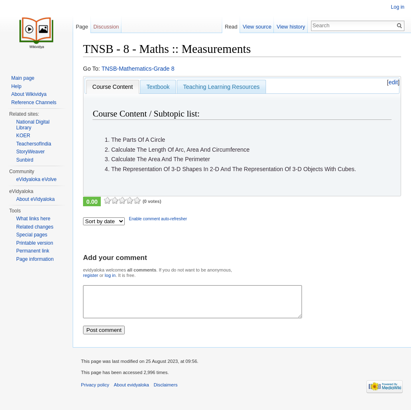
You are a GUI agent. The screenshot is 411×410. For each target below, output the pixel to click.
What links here (33, 219)
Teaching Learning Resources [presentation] (221, 86)
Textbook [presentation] (157, 86)
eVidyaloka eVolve (36, 179)
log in (110, 275)
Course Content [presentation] (113, 86)
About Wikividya (28, 94)
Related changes (34, 227)
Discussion (106, 27)
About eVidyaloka (35, 199)
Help (16, 86)
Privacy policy (95, 391)
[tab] (112, 87)
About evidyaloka (131, 391)
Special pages (31, 235)
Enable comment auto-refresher (158, 219)
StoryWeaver (30, 152)
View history (291, 27)
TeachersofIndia (33, 144)
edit (393, 82)
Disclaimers (166, 391)
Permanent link (32, 251)
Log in (397, 7)
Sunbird (24, 160)
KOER (23, 135)
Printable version (34, 243)
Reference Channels (33, 102)
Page (82, 27)
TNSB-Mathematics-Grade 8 (138, 68)
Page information (35, 259)
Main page (22, 78)
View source (257, 27)
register (90, 275)
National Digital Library (33, 125)
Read (231, 27)
